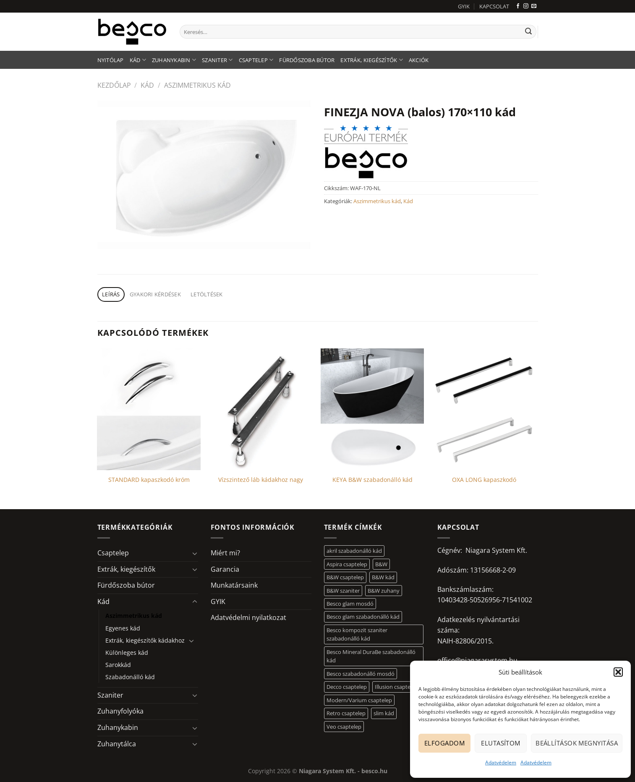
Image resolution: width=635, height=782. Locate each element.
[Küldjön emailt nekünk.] (533, 6)
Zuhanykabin (174, 60)
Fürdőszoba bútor (306, 60)
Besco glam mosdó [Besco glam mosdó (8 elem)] (350, 603)
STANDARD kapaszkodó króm (149, 480)
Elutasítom (500, 743)
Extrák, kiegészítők (371, 60)
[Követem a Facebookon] (517, 6)
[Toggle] (194, 553)
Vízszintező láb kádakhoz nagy (260, 480)
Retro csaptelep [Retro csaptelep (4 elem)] (346, 713)
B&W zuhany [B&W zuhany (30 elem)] (384, 590)
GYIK (464, 6)
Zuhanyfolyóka (120, 711)
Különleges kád (126, 652)
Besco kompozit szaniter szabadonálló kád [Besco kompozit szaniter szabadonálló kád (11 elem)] (357, 634)
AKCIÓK (419, 60)
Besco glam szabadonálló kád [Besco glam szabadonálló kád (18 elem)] (363, 616)
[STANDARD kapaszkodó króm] (149, 409)
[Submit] (528, 32)
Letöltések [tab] (207, 294)
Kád (138, 60)
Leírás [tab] (111, 294)
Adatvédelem (500, 762)
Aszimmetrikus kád (197, 85)
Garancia (225, 569)
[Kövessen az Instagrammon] (525, 6)
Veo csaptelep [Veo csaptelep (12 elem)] (344, 726)
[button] (618, 672)
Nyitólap (110, 60)
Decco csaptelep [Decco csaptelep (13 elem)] (347, 686)
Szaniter (217, 60)
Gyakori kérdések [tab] (155, 294)
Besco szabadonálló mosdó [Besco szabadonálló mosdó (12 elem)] (361, 673)
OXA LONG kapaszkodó (484, 480)
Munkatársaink (234, 585)
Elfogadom (444, 743)
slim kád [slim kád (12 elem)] (384, 713)
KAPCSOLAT (494, 6)
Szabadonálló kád (130, 677)
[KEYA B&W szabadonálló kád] (372, 409)
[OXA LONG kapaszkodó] (484, 409)
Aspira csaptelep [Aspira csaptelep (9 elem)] (347, 564)
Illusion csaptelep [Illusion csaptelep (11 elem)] (396, 686)
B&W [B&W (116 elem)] (381, 564)
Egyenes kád (122, 628)
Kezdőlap (114, 85)
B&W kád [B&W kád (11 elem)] (383, 577)
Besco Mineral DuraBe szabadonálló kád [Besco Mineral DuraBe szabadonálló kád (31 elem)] (371, 656)
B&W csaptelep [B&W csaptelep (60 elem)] (345, 577)
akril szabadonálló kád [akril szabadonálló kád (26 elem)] (354, 550)
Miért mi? (225, 552)
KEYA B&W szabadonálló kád (372, 480)
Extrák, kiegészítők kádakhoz (145, 640)
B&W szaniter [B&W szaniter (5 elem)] (343, 590)
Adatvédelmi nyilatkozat (248, 617)
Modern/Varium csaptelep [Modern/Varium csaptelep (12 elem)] (359, 700)
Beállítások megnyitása (577, 743)
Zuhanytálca (116, 743)
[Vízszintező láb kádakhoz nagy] (261, 409)
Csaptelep (256, 60)
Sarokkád (118, 665)
